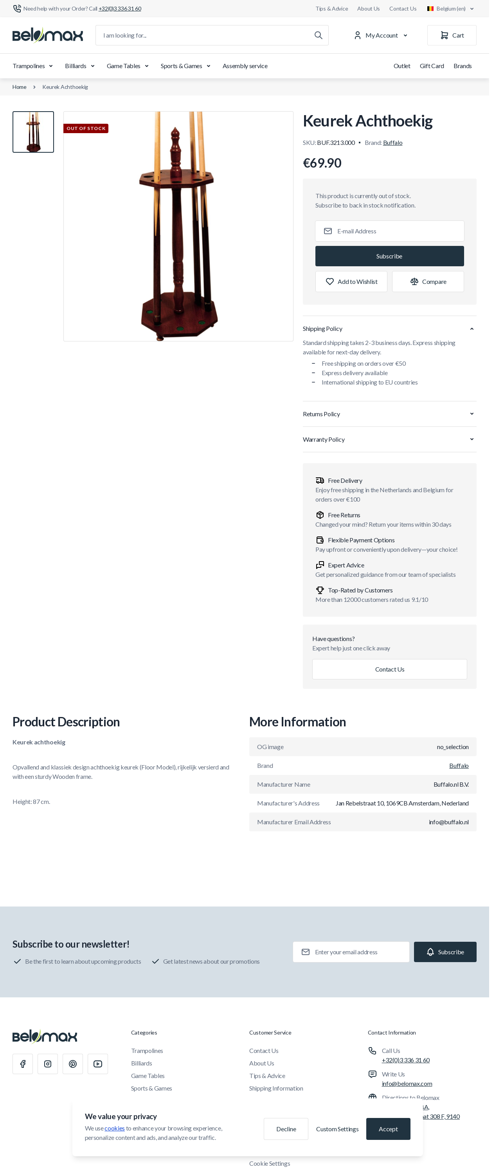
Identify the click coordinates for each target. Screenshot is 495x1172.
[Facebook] (23, 1064)
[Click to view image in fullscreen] (178, 226)
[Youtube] (98, 1064)
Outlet (402, 65)
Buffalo (393, 142)
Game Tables (129, 65)
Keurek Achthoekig (65, 86)
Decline (286, 1128)
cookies (114, 1128)
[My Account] (382, 35)
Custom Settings (337, 1128)
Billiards (81, 65)
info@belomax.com (407, 1083)
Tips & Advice (331, 8)
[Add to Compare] (428, 281)
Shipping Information (276, 1088)
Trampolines (34, 65)
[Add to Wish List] (351, 281)
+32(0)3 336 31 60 (406, 1060)
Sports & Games (187, 65)
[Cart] (452, 35)
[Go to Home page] (48, 35)
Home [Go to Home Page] (20, 86)
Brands (463, 65)
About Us (368, 8)
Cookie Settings (269, 1163)
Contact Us (402, 8)
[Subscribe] (389, 256)
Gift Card (432, 65)
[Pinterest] (73, 1064)
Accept (388, 1128)
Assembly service (245, 65)
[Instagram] (48, 1064)
